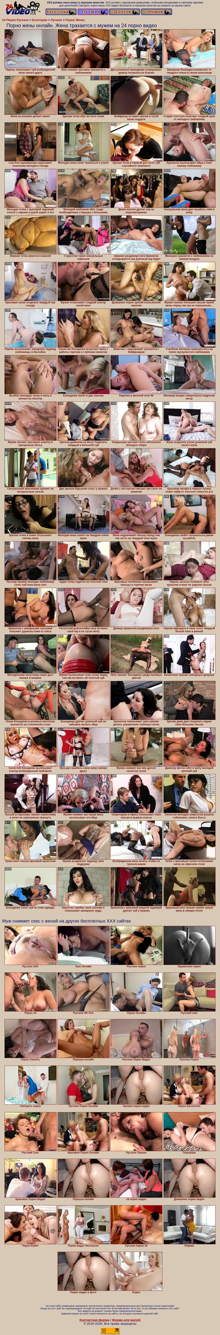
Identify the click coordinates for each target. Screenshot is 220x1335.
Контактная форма (94, 1320)
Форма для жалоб (126, 1320)
